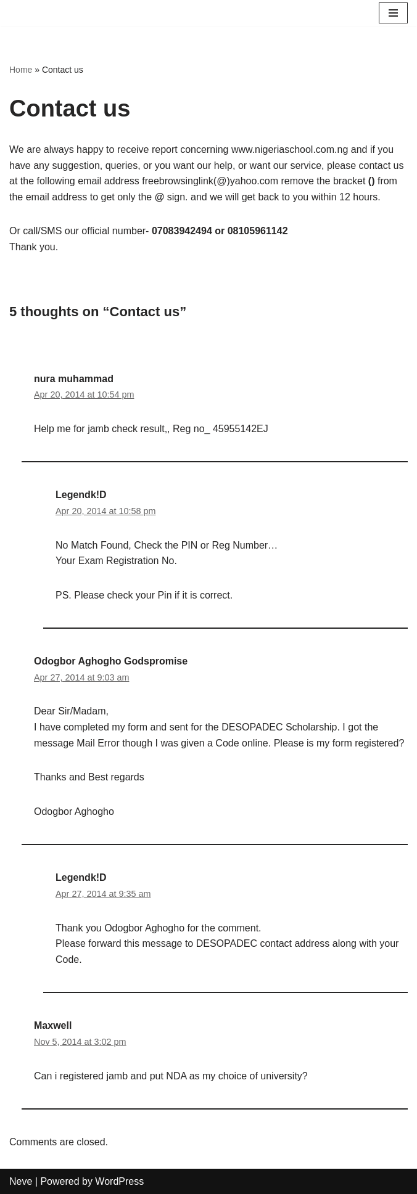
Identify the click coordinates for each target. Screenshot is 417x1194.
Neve (20, 1181)
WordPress (119, 1181)
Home (20, 70)
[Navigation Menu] (393, 12)
